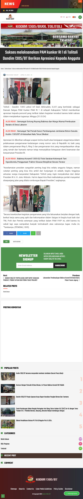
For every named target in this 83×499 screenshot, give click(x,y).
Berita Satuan (16, 242)
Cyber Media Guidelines (44, 489)
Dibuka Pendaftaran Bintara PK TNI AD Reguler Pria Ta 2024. (34, 420)
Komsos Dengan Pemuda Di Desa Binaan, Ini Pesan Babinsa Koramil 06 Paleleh (40, 385)
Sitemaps (14, 489)
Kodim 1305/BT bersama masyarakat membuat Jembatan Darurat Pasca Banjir (39, 373)
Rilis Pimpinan (5, 444)
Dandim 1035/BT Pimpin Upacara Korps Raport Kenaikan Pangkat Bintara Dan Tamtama (42, 396)
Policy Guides (58, 489)
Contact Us (30, 489)
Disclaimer (68, 489)
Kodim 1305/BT (46, 494)
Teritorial (3, 448)
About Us (22, 489)
